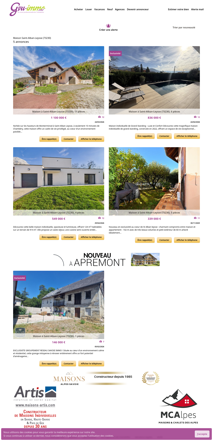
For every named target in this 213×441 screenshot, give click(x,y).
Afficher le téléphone (91, 139)
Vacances (99, 9)
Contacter (69, 139)
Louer (88, 9)
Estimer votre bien (178, 9)
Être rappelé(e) (49, 139)
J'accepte (202, 434)
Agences (120, 9)
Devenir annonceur (138, 9)
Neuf (110, 9)
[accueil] (41, 9)
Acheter (78, 9)
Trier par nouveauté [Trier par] (186, 27)
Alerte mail (197, 9)
